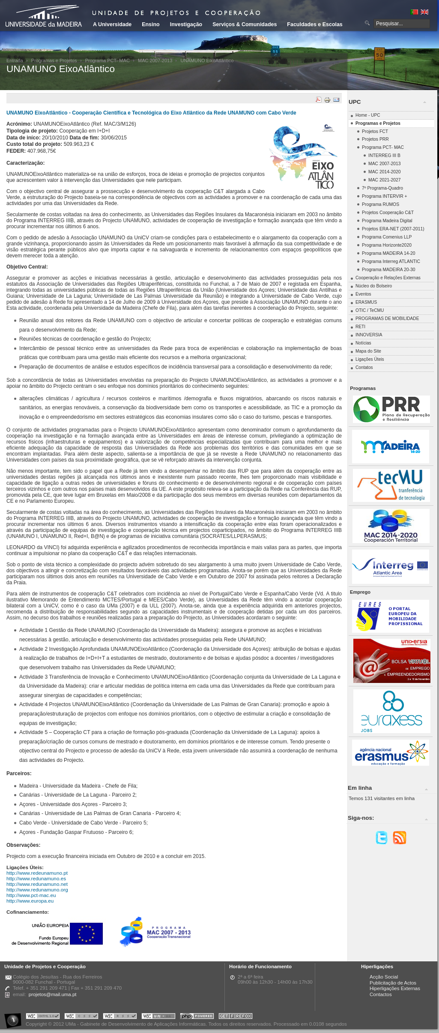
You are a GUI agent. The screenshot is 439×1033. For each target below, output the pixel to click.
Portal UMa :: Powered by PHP (197, 1017)
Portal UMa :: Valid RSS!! (120, 1017)
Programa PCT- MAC (107, 60)
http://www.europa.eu (30, 900)
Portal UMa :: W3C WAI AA (158, 1017)
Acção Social (384, 976)
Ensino (151, 24)
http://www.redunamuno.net (37, 884)
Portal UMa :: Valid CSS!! (81, 1017)
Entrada (14, 60)
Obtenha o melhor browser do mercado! (235, 1017)
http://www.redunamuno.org (37, 889)
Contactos (381, 994)
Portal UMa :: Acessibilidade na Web (15, 1017)
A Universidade (112, 24)
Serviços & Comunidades (244, 24)
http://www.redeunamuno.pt (37, 873)
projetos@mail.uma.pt (53, 994)
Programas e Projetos (54, 60)
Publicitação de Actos (393, 982)
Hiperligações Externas (395, 988)
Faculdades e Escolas (314, 24)
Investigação (186, 24)
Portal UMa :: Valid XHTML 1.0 (43, 1017)
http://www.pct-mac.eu (31, 895)
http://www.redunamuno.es (36, 878)
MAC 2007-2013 (155, 60)
